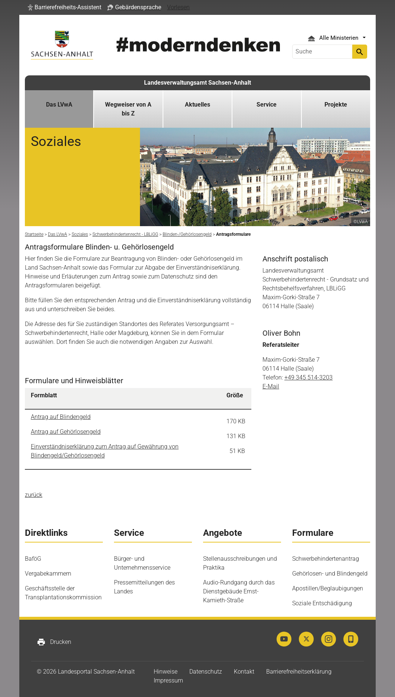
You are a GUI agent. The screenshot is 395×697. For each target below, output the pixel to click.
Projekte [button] (335, 104)
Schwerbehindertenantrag (325, 558)
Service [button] (267, 104)
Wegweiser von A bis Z (128, 109)
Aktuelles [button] (197, 104)
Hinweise (165, 671)
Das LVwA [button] (59, 104)
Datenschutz (205, 671)
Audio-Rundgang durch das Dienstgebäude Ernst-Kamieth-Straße (239, 591)
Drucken (54, 642)
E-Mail (270, 386)
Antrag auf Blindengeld (61, 416)
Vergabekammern (48, 573)
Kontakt (244, 671)
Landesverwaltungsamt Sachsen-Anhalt (197, 82)
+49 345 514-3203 (308, 377)
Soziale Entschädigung (322, 603)
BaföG (33, 558)
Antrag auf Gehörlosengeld (66, 431)
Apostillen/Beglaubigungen (327, 588)
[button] (64, 7)
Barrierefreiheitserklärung (299, 671)
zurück (33, 494)
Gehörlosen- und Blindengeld (330, 573)
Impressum (168, 680)
